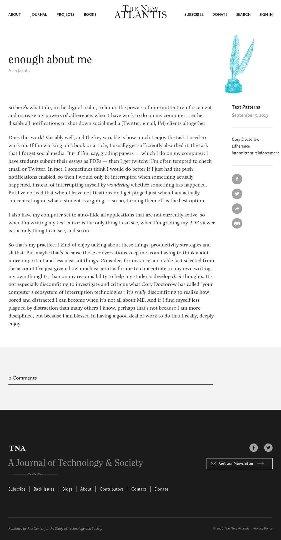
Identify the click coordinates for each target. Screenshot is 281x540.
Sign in (266, 15)
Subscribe (194, 15)
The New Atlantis (236, 528)
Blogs (67, 489)
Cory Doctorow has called (170, 284)
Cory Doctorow (245, 140)
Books (90, 15)
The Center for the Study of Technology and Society (64, 529)
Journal (39, 15)
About (14, 15)
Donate (220, 15)
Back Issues (44, 489)
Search (243, 15)
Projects (65, 15)
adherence (80, 115)
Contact (139, 489)
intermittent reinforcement (181, 107)
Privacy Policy (263, 528)
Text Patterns (246, 107)
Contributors (111, 489)
